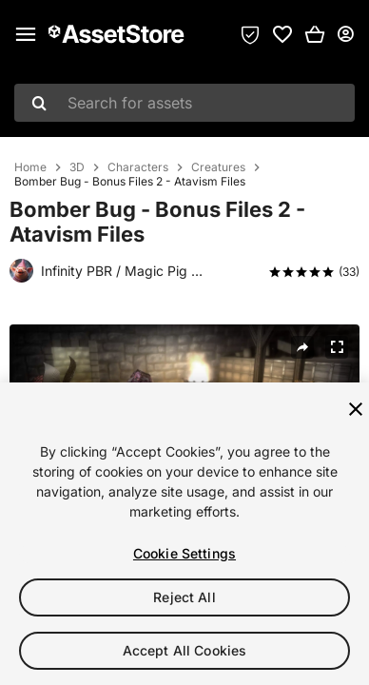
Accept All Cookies (185, 650)
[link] (282, 34)
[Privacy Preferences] (250, 34)
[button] (314, 34)
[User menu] (345, 34)
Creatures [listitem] (218, 167)
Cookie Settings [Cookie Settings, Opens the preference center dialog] (184, 553)
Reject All (184, 597)
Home (30, 167)
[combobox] (184, 103)
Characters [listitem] (137, 167)
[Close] (355, 409)
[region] (184, 533)
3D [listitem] (77, 167)
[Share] (302, 347)
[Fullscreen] (336, 347)
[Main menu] (26, 34)
